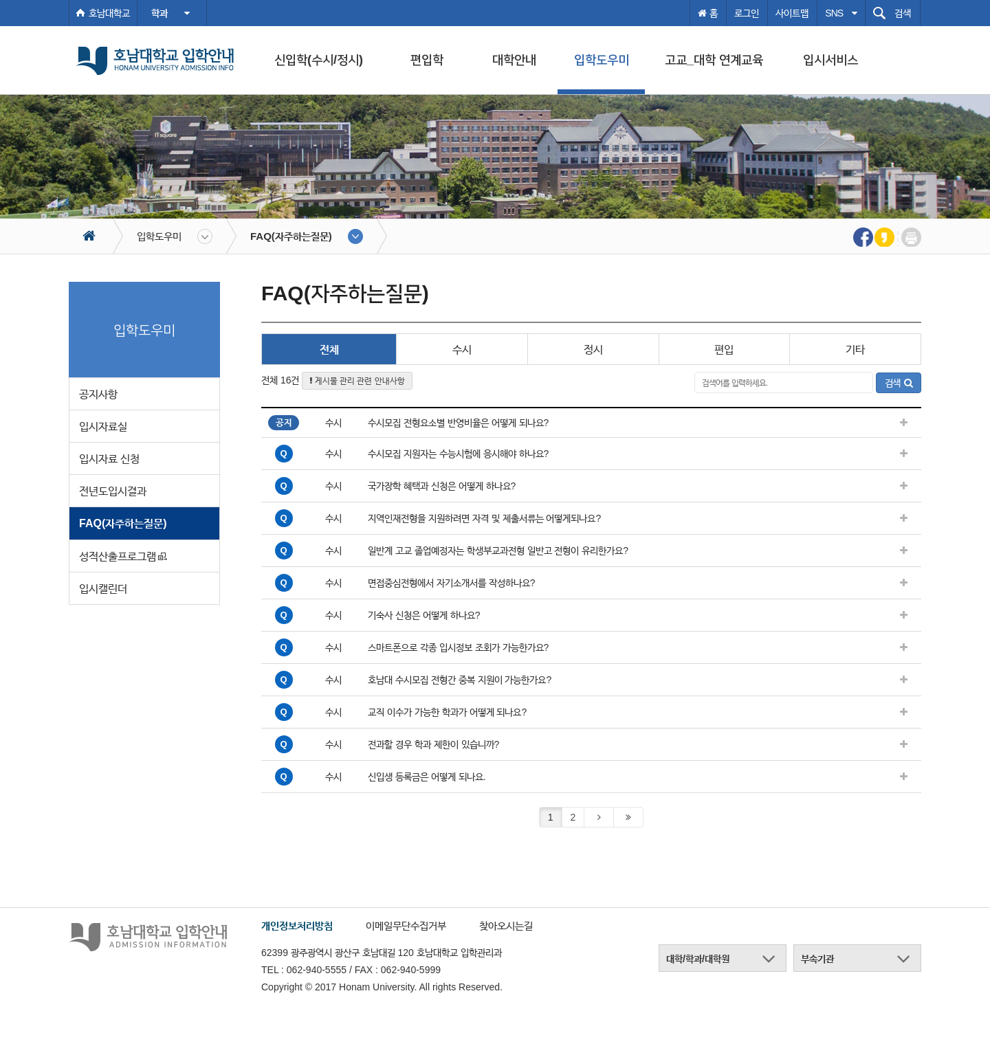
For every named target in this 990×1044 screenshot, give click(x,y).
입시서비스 (830, 60)
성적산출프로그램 (123, 556)
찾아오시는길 (506, 925)
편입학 (426, 60)
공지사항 (98, 394)
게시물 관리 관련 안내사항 (356, 381)
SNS (841, 13)
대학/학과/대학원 (697, 958)
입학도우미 (601, 60)
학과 (170, 13)
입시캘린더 (103, 589)
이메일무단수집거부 (406, 925)
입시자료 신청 (109, 459)
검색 (898, 382)
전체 (329, 349)
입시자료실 (103, 426)
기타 (855, 349)
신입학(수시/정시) (318, 60)
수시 (462, 349)
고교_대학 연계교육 (714, 60)
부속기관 (817, 958)
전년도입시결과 (112, 491)
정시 (593, 349)
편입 (724, 349)
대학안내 (514, 60)
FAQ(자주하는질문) (291, 236)
